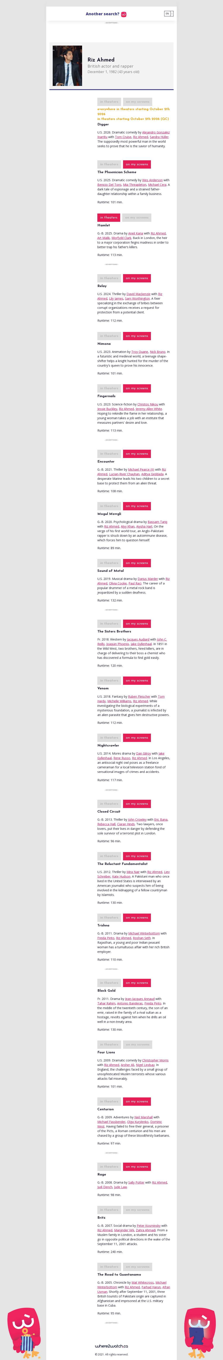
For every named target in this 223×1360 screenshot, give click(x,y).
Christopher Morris (155, 1060)
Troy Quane (139, 352)
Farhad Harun (151, 1287)
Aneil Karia (135, 233)
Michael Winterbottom (144, 933)
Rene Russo (121, 758)
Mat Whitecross (143, 1282)
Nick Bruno (158, 352)
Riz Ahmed (140, 137)
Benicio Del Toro (109, 185)
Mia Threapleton (134, 185)
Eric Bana (160, 819)
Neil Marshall (143, 1117)
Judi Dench (104, 1187)
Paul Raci (134, 583)
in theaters (109, 102)
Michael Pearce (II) (141, 469)
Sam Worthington (137, 298)
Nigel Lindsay (145, 1065)
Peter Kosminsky (148, 1225)
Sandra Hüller (159, 137)
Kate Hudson (121, 876)
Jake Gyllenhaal (141, 644)
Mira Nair (133, 872)
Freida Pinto (105, 938)
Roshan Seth (142, 938)
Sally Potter (136, 1182)
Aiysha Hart (144, 526)
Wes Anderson (152, 180)
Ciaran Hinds (126, 824)
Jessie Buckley (107, 409)
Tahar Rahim (106, 1003)
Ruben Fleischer (139, 696)
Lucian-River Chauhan (124, 474)
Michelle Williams (119, 701)
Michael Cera (157, 185)
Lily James (116, 298)
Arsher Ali (127, 1065)
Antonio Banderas (130, 1003)
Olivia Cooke (118, 583)
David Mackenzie (138, 294)
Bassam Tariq (157, 522)
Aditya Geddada (152, 474)
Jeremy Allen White (149, 409)
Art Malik (103, 238)
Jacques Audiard (138, 639)
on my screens (137, 102)
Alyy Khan (128, 526)
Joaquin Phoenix (117, 644)
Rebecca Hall (106, 824)
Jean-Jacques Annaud (140, 999)
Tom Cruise (123, 137)
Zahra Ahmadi (146, 1230)
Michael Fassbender (111, 1122)
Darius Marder (148, 579)
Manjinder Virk (124, 1230)
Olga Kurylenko (138, 1122)
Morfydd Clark (121, 238)
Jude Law (120, 1187)
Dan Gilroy (143, 753)
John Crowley (137, 819)
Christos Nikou (147, 404)
